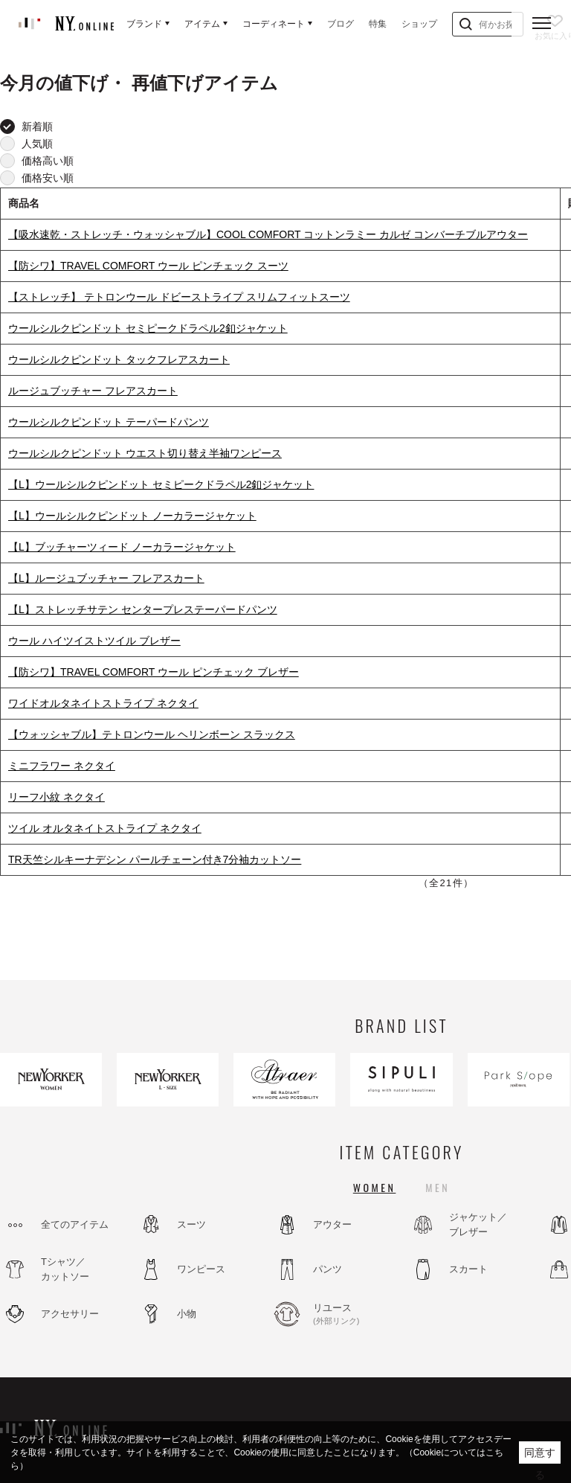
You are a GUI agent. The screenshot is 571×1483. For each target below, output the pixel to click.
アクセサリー (70, 1313)
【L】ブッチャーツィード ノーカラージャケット (122, 547)
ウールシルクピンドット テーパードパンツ (108, 422)
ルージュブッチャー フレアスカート (93, 391)
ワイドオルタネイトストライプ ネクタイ (103, 703)
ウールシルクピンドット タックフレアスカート (119, 359)
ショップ (419, 24)
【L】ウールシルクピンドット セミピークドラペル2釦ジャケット (161, 484)
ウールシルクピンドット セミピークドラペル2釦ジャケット (148, 328)
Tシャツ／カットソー (65, 1269)
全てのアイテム (75, 1224)
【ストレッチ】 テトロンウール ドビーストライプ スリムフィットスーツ (179, 297)
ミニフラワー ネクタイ (61, 766)
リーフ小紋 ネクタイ (56, 797)
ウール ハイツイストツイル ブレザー (94, 641)
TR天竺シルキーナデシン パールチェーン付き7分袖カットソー (154, 859)
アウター (332, 1224)
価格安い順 (48, 178)
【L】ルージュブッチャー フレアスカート (106, 578)
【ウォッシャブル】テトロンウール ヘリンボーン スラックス (151, 734)
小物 (186, 1313)
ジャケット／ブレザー (478, 1224)
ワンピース (201, 1269)
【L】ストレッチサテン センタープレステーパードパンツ (142, 609)
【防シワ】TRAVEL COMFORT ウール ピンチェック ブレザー (153, 672)
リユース (353, 1314)
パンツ (327, 1269)
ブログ (340, 24)
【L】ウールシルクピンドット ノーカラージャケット (132, 516)
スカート (468, 1269)
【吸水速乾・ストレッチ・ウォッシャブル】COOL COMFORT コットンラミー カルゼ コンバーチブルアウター (268, 234)
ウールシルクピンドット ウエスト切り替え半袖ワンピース (145, 453)
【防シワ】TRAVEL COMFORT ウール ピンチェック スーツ (148, 266)
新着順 (37, 126)
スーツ (191, 1224)
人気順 (37, 144)
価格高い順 (48, 161)
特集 (378, 24)
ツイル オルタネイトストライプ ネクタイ (104, 828)
